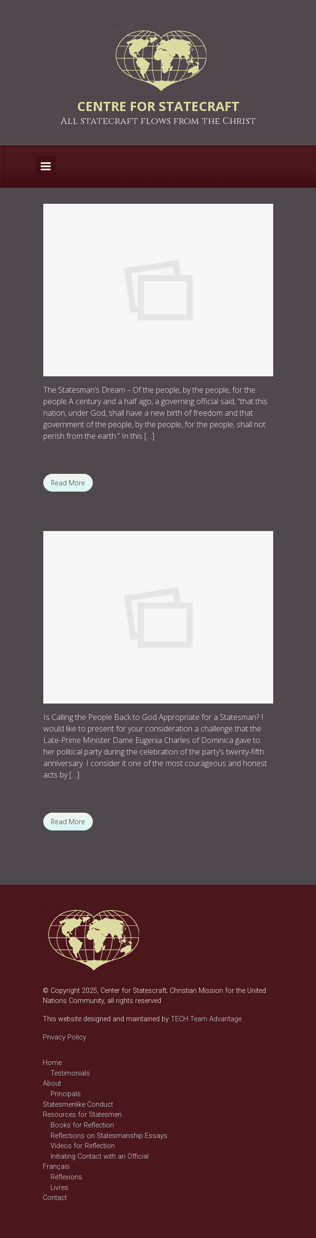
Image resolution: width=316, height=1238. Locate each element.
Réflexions (66, 1177)
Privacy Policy (64, 1037)
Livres (59, 1188)
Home (52, 1063)
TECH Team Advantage (205, 1019)
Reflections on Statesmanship (97, 461)
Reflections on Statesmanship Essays (109, 1136)
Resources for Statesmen (82, 1115)
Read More (68, 482)
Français (56, 1167)
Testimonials (70, 1073)
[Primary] (46, 166)
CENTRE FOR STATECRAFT (158, 106)
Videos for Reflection (83, 1146)
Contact (55, 1198)
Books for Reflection (82, 1125)
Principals (66, 1094)
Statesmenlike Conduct (78, 1105)
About (52, 1083)
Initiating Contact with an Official (100, 1156)
